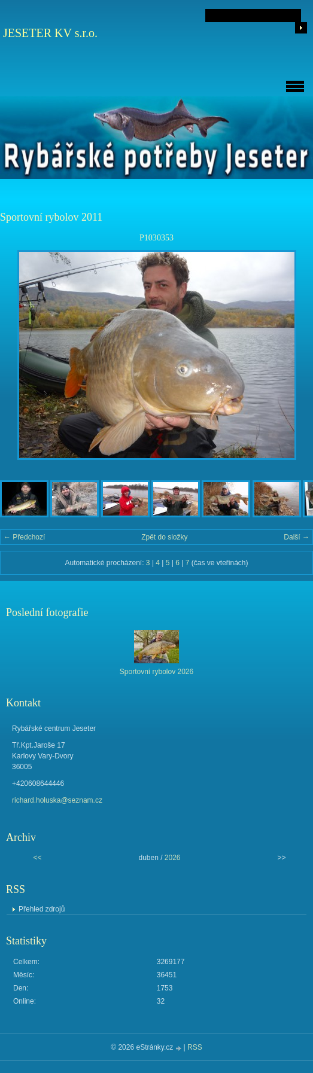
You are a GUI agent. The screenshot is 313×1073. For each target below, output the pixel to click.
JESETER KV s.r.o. (50, 32)
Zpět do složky (164, 537)
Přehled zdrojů (42, 909)
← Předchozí (24, 537)
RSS (194, 1047)
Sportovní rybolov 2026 (156, 671)
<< (37, 857)
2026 (173, 857)
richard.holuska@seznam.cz (57, 800)
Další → (296, 537)
